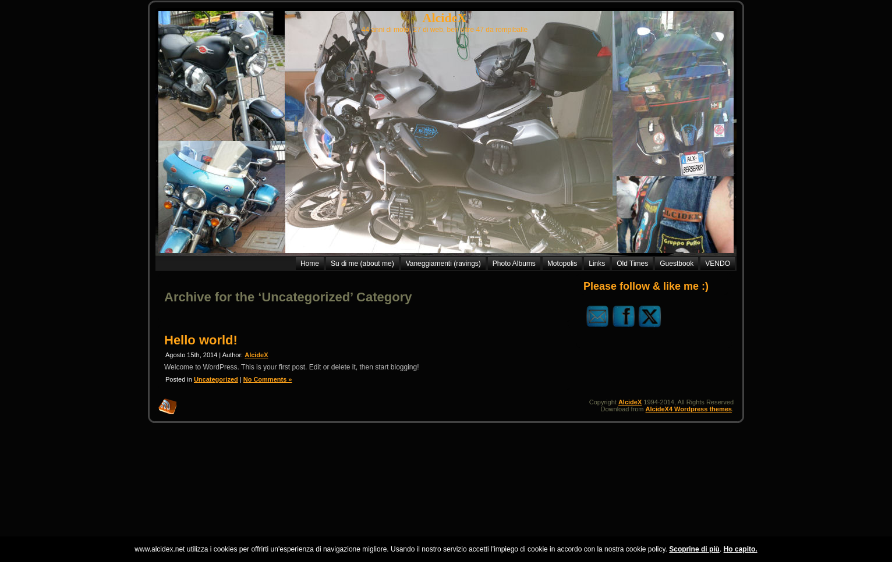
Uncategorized (216, 379)
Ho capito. (741, 549)
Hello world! (201, 340)
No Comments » (267, 379)
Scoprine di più (694, 549)
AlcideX (445, 17)
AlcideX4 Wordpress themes (689, 409)
